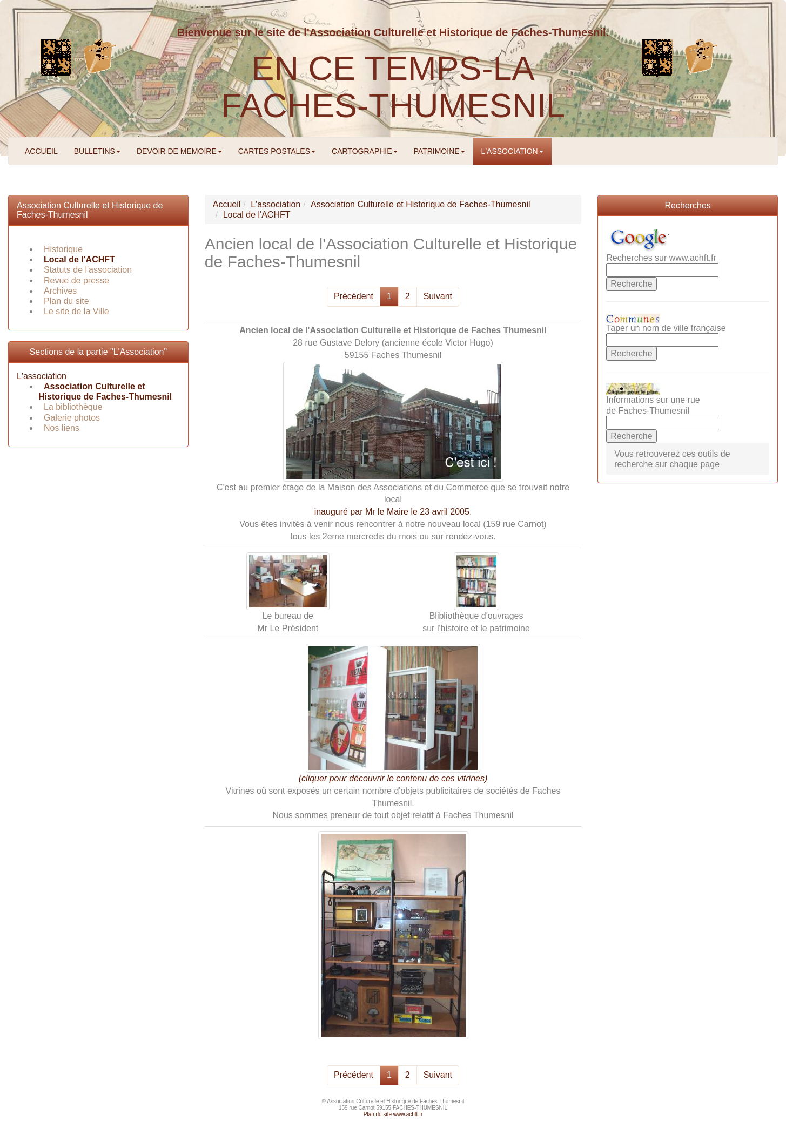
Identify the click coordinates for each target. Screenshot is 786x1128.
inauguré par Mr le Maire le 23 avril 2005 (391, 511)
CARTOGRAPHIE (365, 151)
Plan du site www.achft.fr (393, 1114)
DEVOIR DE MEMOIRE (179, 151)
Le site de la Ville (76, 311)
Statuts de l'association (88, 269)
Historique (63, 249)
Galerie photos (72, 417)
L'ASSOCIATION (512, 151)
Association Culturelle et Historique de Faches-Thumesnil (105, 391)
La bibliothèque (73, 406)
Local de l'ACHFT (79, 259)
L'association (41, 376)
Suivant (438, 296)
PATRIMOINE (439, 151)
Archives (60, 290)
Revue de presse (76, 280)
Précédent (353, 296)
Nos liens (61, 428)
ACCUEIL (41, 151)
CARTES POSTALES (276, 151)
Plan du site (66, 301)
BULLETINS (97, 151)
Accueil (227, 204)
